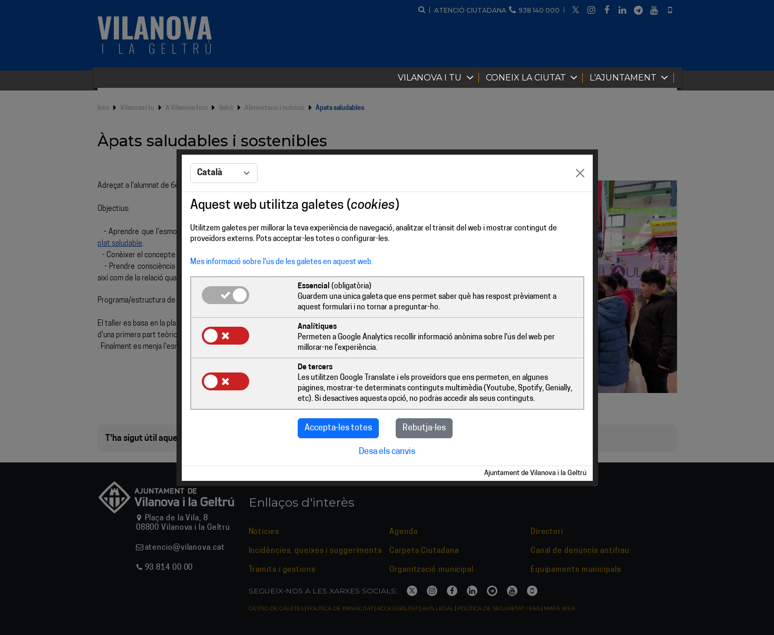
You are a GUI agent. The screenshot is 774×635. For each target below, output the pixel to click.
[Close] (580, 173)
